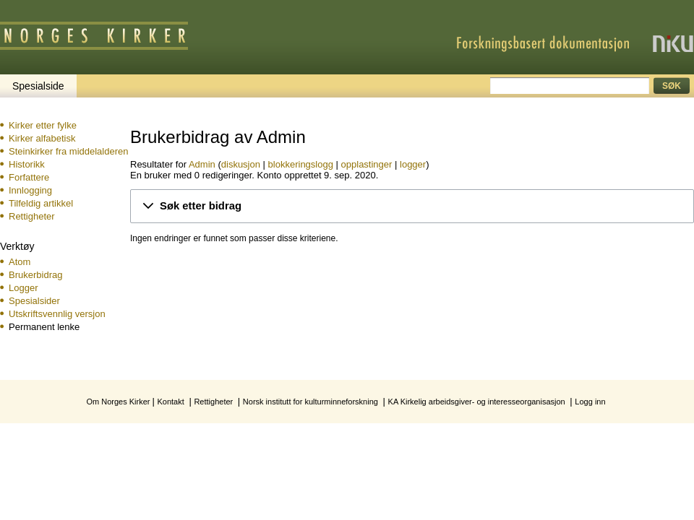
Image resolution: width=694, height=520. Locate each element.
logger (413, 164)
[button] (412, 206)
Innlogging (30, 190)
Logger (23, 287)
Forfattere (29, 177)
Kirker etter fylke (43, 125)
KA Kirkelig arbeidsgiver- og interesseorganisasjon (476, 401)
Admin (202, 164)
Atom (19, 261)
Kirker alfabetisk (42, 138)
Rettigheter (32, 216)
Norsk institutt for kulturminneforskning (310, 401)
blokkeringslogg (300, 164)
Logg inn (590, 401)
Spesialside (38, 86)
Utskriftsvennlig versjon (57, 313)
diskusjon (240, 164)
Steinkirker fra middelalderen (68, 151)
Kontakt (170, 401)
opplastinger (367, 164)
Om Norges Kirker (118, 401)
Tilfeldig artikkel (41, 203)
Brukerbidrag (35, 274)
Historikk (27, 164)
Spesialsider (34, 300)
